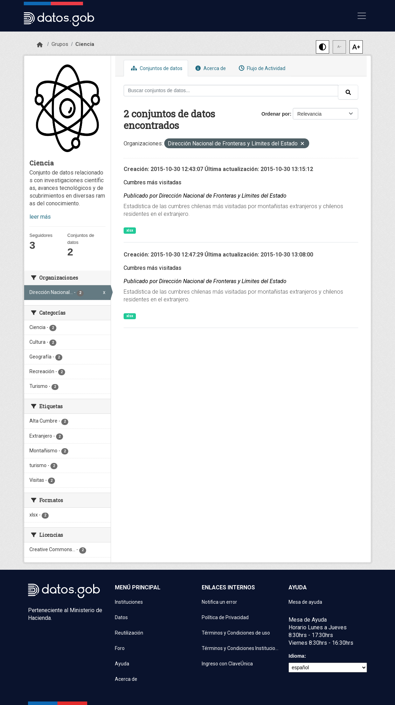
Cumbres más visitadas (152, 182)
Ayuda (122, 663)
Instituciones (129, 602)
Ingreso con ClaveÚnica (227, 663)
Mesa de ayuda (305, 602)
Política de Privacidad (225, 617)
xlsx (129, 230)
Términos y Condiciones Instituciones (241, 648)
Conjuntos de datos (155, 68)
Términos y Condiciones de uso (236, 633)
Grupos (59, 44)
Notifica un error (219, 602)
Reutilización (129, 633)
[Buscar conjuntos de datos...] (231, 90)
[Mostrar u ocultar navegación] (361, 16)
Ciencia (84, 44)
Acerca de (210, 68)
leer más (40, 216)
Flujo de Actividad (261, 68)
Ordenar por (276, 114)
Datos (121, 617)
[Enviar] (348, 92)
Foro (120, 648)
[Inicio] (39, 45)
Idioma (296, 656)
